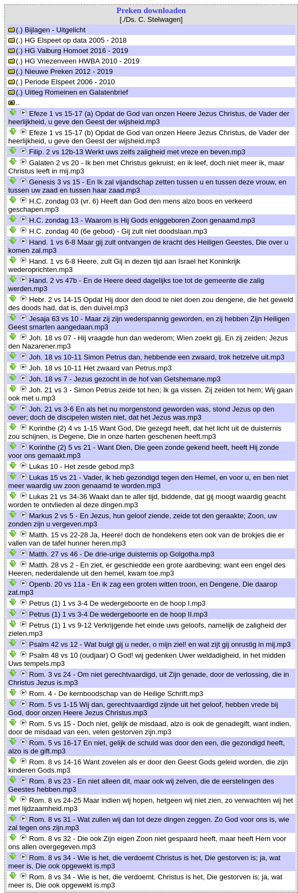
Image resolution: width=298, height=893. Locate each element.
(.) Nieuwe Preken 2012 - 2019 (60, 71)
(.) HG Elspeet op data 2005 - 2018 (67, 40)
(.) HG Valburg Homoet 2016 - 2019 (68, 51)
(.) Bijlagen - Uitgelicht (46, 30)
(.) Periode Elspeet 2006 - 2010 (61, 82)
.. (14, 102)
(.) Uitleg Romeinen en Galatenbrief (68, 92)
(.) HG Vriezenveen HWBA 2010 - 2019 (74, 61)
